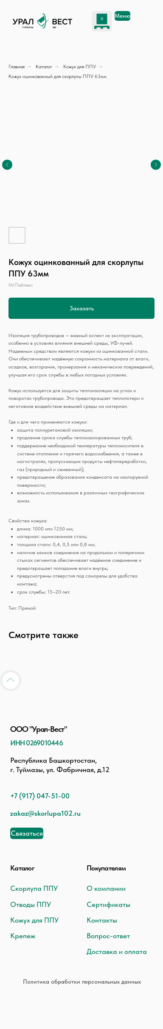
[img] (42, 21)
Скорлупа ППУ (34, 888)
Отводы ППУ (30, 904)
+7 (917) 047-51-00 (40, 796)
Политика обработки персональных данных (82, 981)
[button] (26, 833)
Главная (16, 67)
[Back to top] (10, 680)
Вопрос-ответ (108, 935)
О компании (106, 888)
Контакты (102, 920)
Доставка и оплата (117, 951)
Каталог (44, 67)
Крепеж (22, 935)
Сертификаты (108, 904)
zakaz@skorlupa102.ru (45, 813)
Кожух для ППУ (79, 67)
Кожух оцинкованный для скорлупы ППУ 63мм (57, 76)
